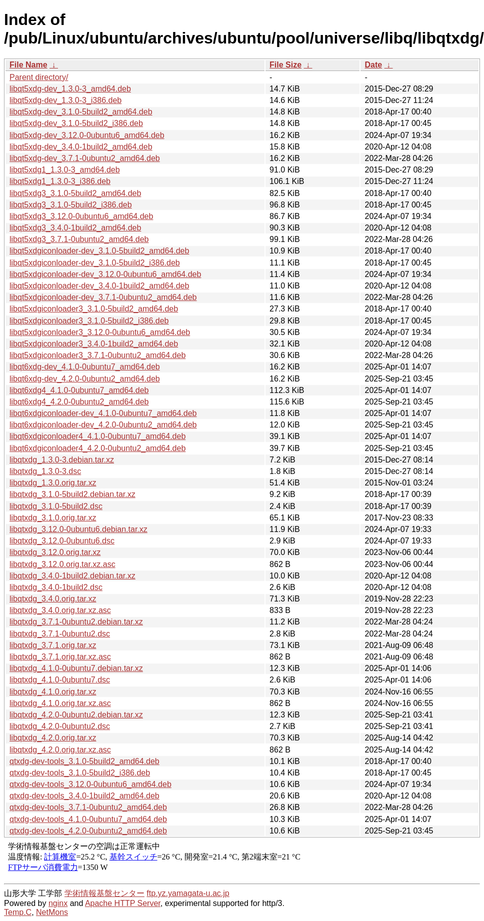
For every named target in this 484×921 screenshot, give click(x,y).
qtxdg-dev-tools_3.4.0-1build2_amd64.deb (85, 796)
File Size (286, 64)
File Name (29, 64)
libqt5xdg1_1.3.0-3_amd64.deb (65, 170)
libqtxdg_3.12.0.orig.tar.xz (55, 552)
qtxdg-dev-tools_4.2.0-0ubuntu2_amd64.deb (88, 830)
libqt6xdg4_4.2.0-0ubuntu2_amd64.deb (79, 402)
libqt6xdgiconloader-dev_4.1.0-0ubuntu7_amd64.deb (103, 413)
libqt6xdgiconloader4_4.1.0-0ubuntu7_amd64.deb (98, 436)
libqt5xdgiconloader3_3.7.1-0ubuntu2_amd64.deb (98, 355)
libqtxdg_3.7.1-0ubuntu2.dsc (60, 634)
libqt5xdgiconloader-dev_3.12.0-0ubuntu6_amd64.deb (105, 274)
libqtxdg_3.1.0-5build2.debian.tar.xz (73, 494)
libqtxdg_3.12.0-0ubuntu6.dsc (62, 540)
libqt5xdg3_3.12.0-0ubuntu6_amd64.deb (81, 216)
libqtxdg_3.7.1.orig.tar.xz (53, 645)
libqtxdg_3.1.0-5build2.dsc (56, 506)
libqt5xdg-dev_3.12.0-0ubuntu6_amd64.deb (87, 135)
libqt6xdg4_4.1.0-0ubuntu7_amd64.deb (79, 390)
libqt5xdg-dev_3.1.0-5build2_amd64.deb (81, 112)
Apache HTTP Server (122, 903)
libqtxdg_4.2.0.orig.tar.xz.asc (60, 750)
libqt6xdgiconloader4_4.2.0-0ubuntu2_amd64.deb (98, 448)
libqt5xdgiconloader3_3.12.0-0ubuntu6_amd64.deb (100, 332)
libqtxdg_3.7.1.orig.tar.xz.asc (60, 656)
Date (373, 64)
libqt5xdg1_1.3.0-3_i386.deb (60, 181)
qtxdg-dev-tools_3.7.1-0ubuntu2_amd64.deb (88, 807)
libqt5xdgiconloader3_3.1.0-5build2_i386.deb (89, 320)
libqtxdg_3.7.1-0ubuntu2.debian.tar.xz (76, 622)
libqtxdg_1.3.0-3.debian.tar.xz (62, 460)
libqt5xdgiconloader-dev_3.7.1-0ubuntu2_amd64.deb (103, 297)
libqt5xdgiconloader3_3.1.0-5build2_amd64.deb (94, 308)
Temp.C (18, 912)
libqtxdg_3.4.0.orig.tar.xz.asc (60, 610)
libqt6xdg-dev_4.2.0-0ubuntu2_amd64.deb (85, 378)
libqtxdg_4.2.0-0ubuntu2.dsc (60, 726)
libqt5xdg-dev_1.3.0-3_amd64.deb (70, 88)
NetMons (52, 912)
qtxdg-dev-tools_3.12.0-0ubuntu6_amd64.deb (91, 784)
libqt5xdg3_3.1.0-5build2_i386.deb (71, 204)
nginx (58, 903)
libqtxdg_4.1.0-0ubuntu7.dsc (60, 680)
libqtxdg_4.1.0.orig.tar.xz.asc (60, 703)
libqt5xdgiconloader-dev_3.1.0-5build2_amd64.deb (99, 250)
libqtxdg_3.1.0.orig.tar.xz (53, 518)
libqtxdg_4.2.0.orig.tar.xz (53, 738)
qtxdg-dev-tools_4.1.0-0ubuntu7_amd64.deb (88, 819)
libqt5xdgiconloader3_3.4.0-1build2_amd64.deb (94, 344)
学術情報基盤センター (104, 893)
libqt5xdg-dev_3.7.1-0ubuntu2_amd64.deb (85, 158)
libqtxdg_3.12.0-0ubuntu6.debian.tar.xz (79, 529)
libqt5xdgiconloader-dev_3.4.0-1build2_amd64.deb (99, 286)
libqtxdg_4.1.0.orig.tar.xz (53, 692)
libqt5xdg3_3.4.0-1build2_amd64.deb (75, 228)
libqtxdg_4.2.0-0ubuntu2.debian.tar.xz (76, 714)
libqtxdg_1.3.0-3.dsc (45, 471)
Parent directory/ (39, 77)
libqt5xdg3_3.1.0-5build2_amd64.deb (75, 193)
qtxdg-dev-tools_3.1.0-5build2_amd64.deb (85, 761)
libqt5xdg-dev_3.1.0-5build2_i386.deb (76, 123)
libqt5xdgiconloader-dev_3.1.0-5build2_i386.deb (95, 262)
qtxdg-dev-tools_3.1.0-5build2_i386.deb (80, 772)
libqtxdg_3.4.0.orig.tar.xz (53, 598)
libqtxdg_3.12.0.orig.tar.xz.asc (63, 564)
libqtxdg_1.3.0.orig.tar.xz (53, 482)
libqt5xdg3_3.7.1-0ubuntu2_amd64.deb (79, 239)
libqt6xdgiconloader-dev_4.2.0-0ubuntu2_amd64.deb (103, 424)
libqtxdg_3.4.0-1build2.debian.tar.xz (73, 576)
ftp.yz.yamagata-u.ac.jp (187, 893)
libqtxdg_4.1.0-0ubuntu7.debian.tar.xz (76, 668)
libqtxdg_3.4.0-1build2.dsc (56, 587)
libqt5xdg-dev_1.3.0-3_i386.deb (66, 100)
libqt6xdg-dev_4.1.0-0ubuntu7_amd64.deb (85, 366)
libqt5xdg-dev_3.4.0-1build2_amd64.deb (81, 146)
